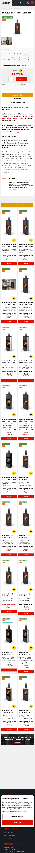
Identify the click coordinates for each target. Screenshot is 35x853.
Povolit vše (17, 822)
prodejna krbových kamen (20, 107)
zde (18, 132)
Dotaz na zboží (8, 84)
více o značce (12, 190)
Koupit (9, 263)
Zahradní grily (8, 838)
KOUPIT (21, 79)
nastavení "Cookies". (21, 811)
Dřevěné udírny (8, 833)
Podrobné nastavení (17, 816)
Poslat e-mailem (22, 84)
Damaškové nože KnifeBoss (12, 835)
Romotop (12, 179)
